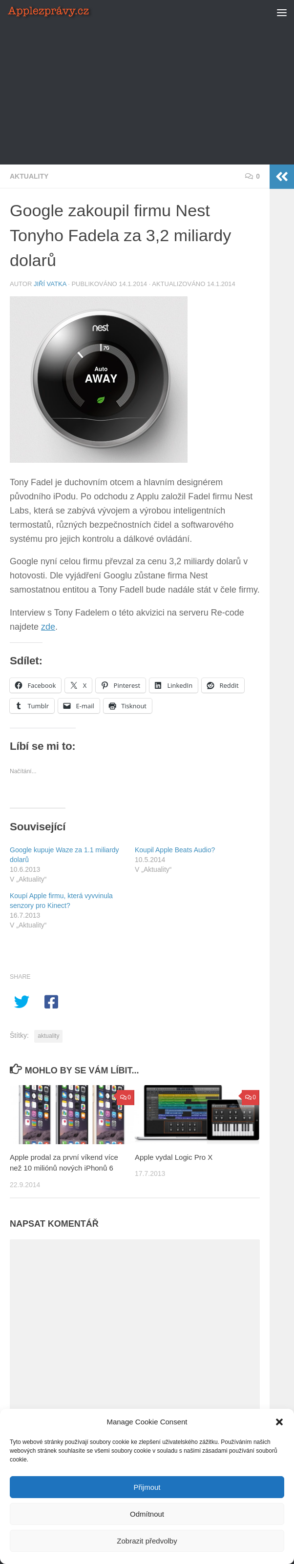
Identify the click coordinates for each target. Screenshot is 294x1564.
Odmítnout (147, 1514)
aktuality (48, 1035)
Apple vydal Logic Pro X (173, 1157)
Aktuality (29, 176)
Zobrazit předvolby (147, 1541)
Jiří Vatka (50, 284)
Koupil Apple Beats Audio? (175, 850)
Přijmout (146, 1487)
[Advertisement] (152, 92)
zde (48, 627)
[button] (279, 1422)
